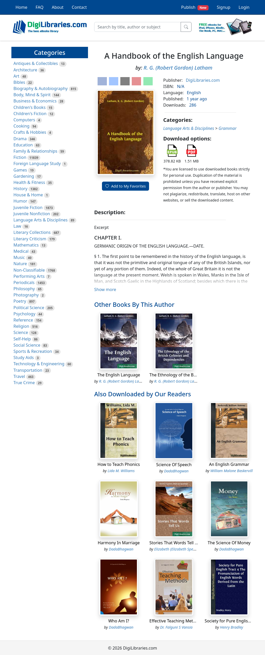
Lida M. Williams (121, 470)
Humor (20, 201)
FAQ (39, 7)
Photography (26, 295)
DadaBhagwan (176, 470)
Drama (20, 139)
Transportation (27, 370)
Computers (24, 120)
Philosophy (24, 289)
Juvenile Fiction (27, 207)
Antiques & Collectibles (35, 63)
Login (244, 7)
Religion (21, 326)
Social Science (26, 345)
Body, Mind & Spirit (32, 95)
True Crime (24, 382)
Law (17, 226)
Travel (19, 376)
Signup (223, 7)
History (20, 188)
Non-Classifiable (29, 270)
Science (20, 332)
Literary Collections (31, 232)
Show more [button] (105, 289)
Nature (20, 263)
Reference (23, 320)
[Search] (137, 27)
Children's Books (29, 107)
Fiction (19, 157)
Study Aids (23, 357)
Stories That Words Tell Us (174, 543)
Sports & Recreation (32, 351)
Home (21, 7)
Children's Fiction (30, 113)
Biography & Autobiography (40, 88)
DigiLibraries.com (203, 80)
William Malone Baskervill (231, 470)
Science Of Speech (174, 464)
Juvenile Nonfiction (31, 214)
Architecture (25, 70)
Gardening (23, 176)
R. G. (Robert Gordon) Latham (178, 67)
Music (19, 257)
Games (20, 170)
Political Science (28, 307)
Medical (20, 251)
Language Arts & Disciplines (40, 220)
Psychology (24, 314)
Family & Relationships (35, 151)
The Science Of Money (229, 543)
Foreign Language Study (37, 163)
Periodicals (24, 282)
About (57, 7)
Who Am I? (118, 621)
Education (23, 145)
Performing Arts (29, 276)
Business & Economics (35, 101)
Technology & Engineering (38, 364)
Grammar (228, 128)
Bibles (19, 82)
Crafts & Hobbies (29, 132)
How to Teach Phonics (119, 464)
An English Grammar (229, 464)
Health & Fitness (29, 182)
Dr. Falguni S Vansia (176, 627)
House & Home (28, 195)
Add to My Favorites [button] (125, 186)
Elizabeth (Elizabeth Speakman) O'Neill (186, 549)
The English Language (118, 375)
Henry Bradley (231, 627)
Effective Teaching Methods (176, 621)
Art (16, 76)
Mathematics (26, 245)
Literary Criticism (29, 239)
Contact (79, 7)
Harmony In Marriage (118, 543)
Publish (195, 7)
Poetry (19, 301)
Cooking (21, 126)
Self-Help (22, 339)
